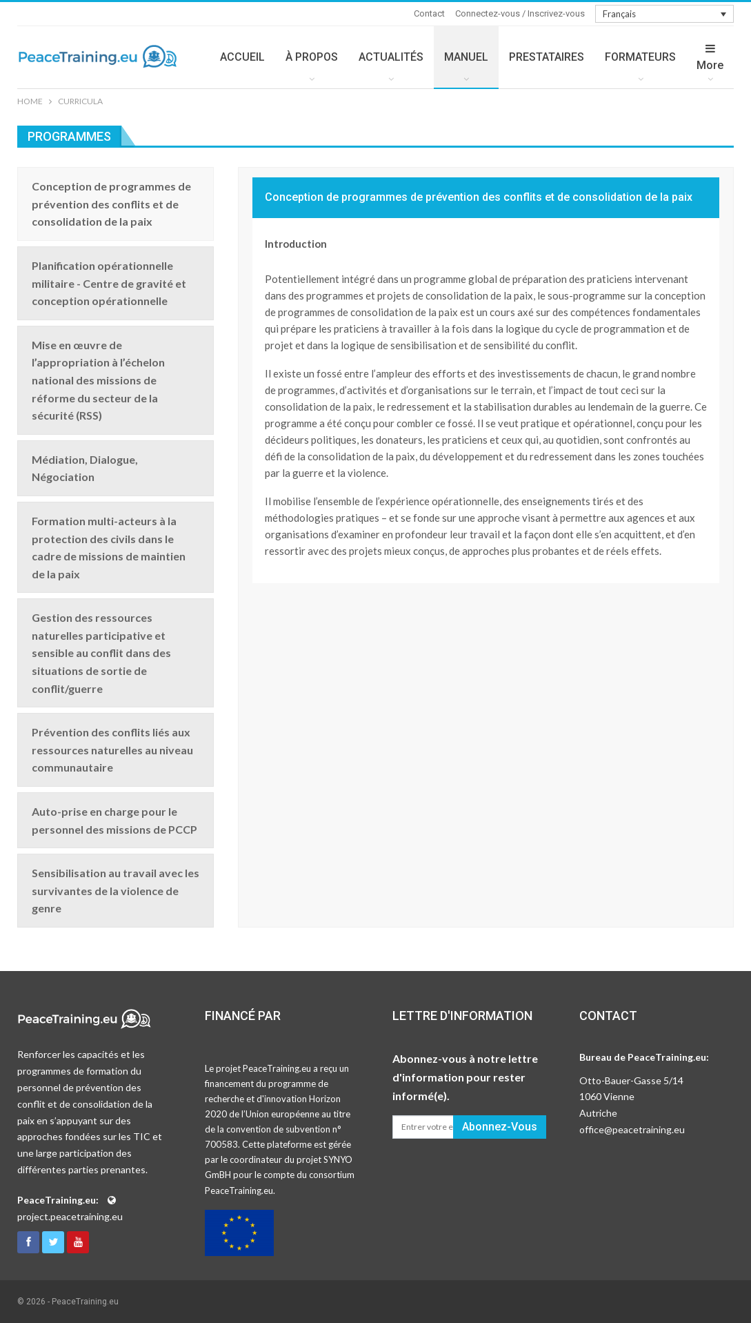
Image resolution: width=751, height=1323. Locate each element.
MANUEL (466, 56)
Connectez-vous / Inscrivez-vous (520, 13)
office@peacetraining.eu (632, 1129)
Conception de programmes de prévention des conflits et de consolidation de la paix (478, 197)
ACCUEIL (242, 56)
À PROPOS (312, 56)
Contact (429, 13)
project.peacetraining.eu (70, 1216)
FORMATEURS (640, 56)
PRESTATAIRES (546, 56)
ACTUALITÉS (391, 56)
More (710, 57)
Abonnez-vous (499, 1126)
